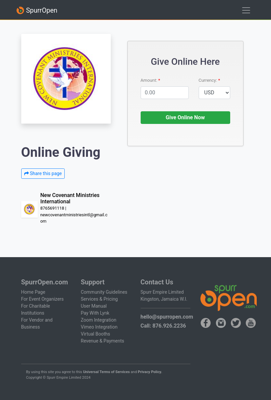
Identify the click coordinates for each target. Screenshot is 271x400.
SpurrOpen (36, 10)
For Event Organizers (42, 299)
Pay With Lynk (95, 313)
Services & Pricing (99, 299)
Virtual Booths (95, 334)
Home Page (33, 292)
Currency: (208, 80)
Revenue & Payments (102, 341)
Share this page (43, 173)
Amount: (150, 80)
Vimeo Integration (99, 327)
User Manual (94, 306)
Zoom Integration (98, 320)
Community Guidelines (104, 292)
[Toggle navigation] (246, 10)
